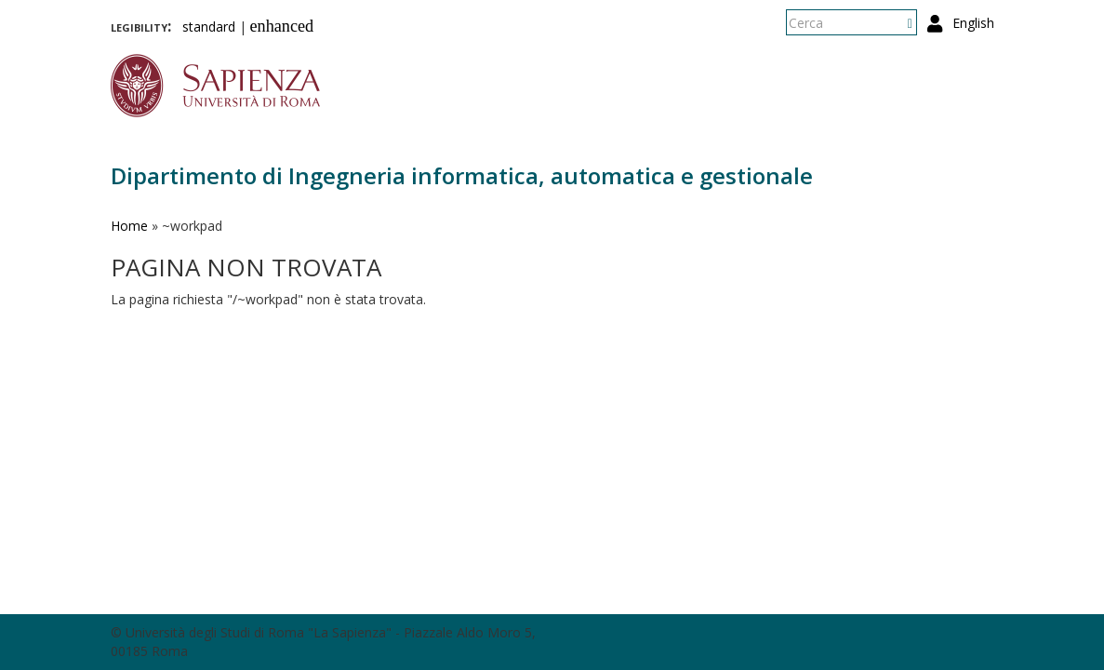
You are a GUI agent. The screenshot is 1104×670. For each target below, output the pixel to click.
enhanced (282, 26)
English (973, 23)
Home (129, 225)
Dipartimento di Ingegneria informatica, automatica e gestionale (462, 175)
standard (208, 26)
